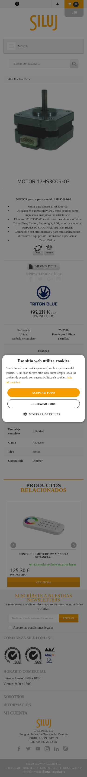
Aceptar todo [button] (43, 392)
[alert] (43, 388)
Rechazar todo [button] (44, 403)
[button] (43, 414)
